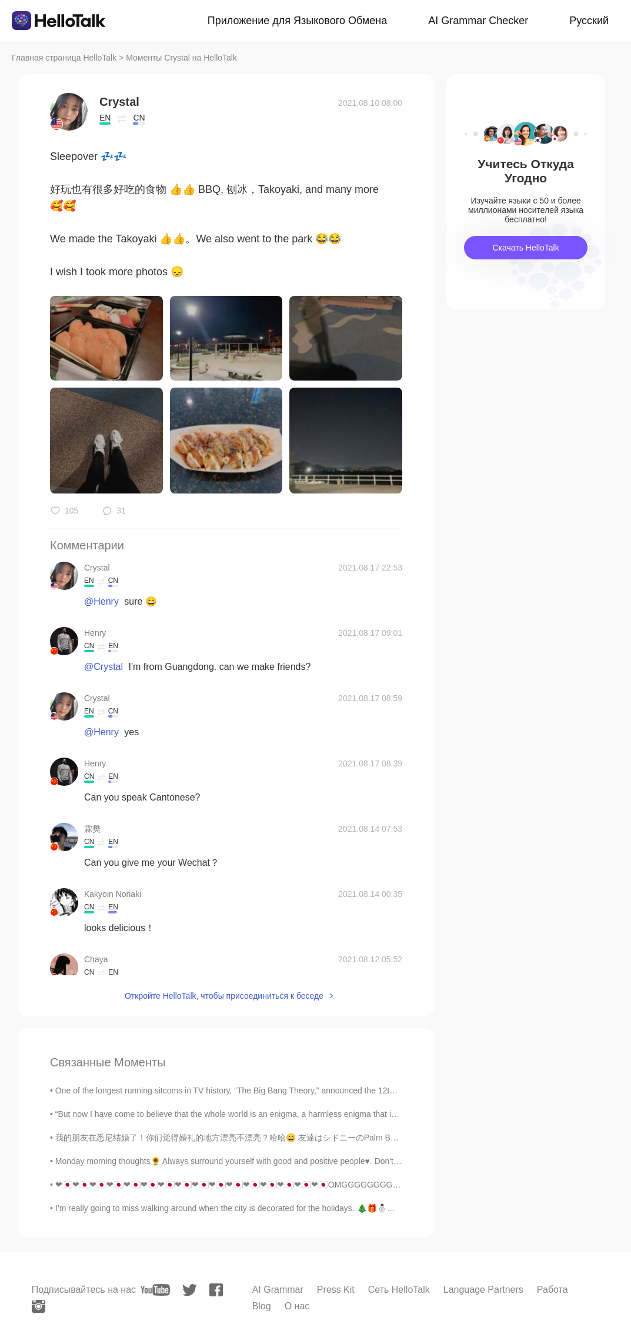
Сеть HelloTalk (399, 1290)
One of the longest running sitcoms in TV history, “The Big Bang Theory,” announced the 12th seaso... (240, 1090)
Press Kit (336, 1290)
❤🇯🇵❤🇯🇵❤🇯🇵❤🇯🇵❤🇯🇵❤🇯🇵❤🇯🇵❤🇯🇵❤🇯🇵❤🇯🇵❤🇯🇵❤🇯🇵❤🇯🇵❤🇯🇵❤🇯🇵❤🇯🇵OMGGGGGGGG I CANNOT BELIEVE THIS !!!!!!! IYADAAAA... (307, 1184)
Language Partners (483, 1290)
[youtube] (155, 1290)
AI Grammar (277, 1290)
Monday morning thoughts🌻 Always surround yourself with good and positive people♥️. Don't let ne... (239, 1161)
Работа (552, 1290)
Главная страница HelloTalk (64, 57)
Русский (589, 20)
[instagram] (38, 1306)
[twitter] (189, 1290)
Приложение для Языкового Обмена (297, 20)
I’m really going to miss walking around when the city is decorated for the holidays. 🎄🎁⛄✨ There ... (242, 1208)
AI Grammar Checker (478, 20)
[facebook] (216, 1289)
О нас (297, 1306)
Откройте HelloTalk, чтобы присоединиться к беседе (224, 996)
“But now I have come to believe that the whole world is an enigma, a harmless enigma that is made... (240, 1114)
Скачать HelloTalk (525, 247)
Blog (261, 1306)
